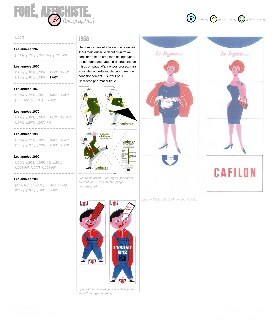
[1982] (42, 140)
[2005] (62, 185)
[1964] (64, 95)
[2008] (42, 190)
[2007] (30, 190)
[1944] (19, 55)
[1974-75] (66, 117)
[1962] (42, 95)
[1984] (64, 140)
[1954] (64, 72)
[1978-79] (44, 122)
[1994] (57, 162)
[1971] (30, 117)
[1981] (30, 140)
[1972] (42, 117)
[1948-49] (60, 55)
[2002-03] (37, 185)
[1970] (19, 117)
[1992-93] (44, 162)
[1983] (53, 140)
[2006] (19, 190)
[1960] (19, 95)
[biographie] (71, 20)
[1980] (19, 140)
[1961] (30, 95)
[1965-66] (22, 100)
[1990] (19, 162)
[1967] (35, 100)
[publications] (251, 19)
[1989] (64, 145)
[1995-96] (22, 167)
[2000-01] (22, 185)
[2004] (51, 185)
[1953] (53, 72)
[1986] (30, 145)
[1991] (30, 162)
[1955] (19, 77)
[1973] (53, 117)
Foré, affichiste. (52, 12)
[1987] (42, 145)
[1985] (19, 145)
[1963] (53, 95)
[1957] (42, 77)
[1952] (42, 72)
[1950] (19, 72)
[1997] (35, 167)
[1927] (19, 37)
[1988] (53, 145)
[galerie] (197, 19)
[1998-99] (49, 167)
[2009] (53, 190)
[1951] (30, 72)
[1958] (53, 77)
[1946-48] (44, 55)
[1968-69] (49, 100)
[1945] (30, 55)
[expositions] (223, 19)
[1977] (30, 122)
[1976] (19, 122)
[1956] (30, 77)
